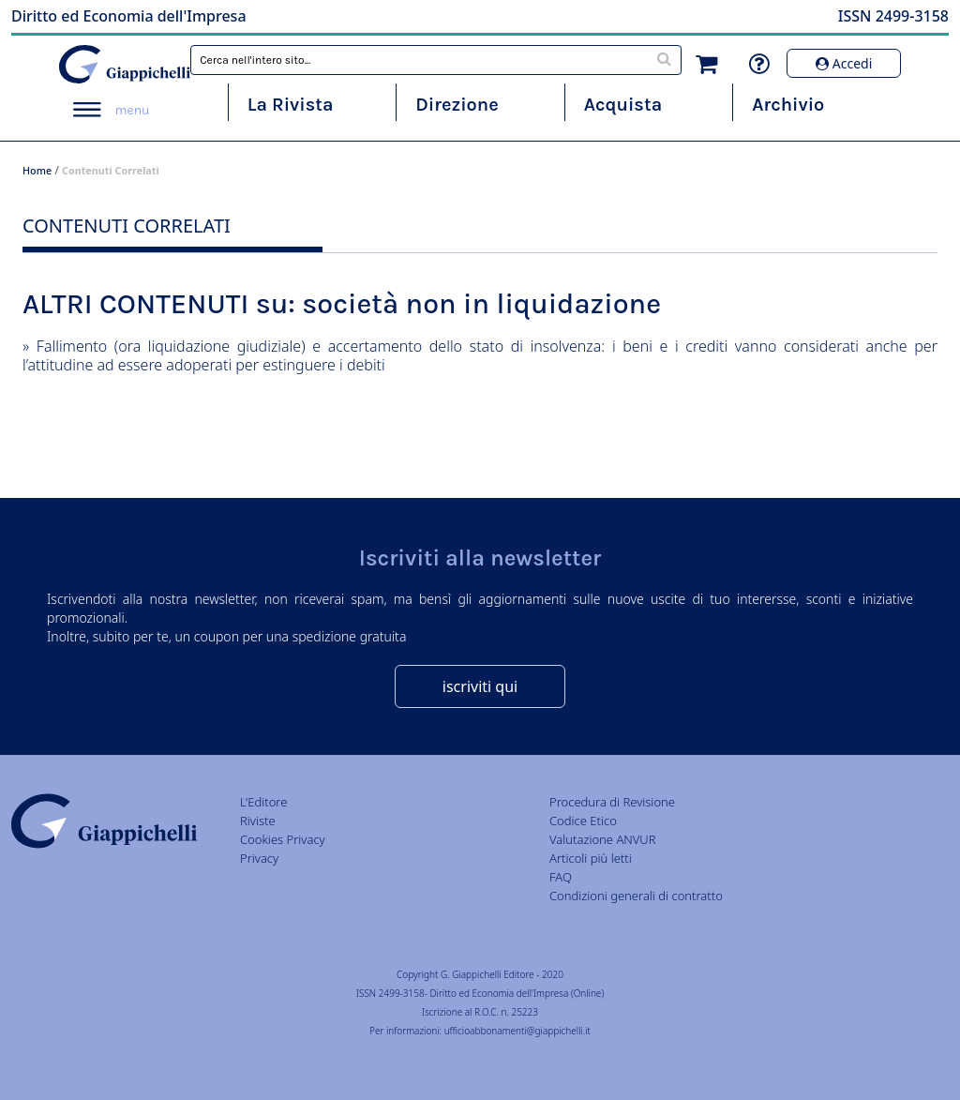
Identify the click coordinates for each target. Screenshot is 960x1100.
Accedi (844, 63)
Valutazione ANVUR (602, 839)
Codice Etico (583, 820)
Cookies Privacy (282, 839)
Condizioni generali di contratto (636, 895)
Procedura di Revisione (612, 801)
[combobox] (436, 60)
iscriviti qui (480, 686)
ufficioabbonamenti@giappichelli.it (517, 1030)
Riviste (258, 820)
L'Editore (263, 801)
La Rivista (291, 104)
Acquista (623, 104)
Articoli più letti (590, 858)
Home (37, 170)
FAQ (560, 876)
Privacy (259, 858)
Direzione (456, 104)
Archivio (788, 104)
